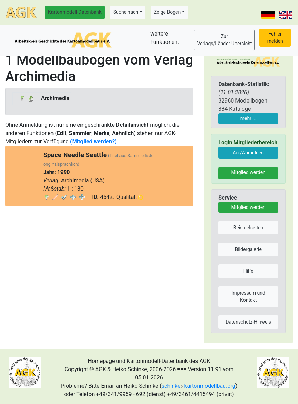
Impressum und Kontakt (248, 296)
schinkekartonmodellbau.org (198, 386)
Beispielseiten (248, 227)
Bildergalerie (248, 249)
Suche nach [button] (125, 12)
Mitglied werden (248, 172)
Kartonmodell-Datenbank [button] (75, 12)
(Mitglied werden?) (93, 141)
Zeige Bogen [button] (167, 12)
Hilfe (248, 271)
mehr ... (248, 118)
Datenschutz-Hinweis (248, 322)
